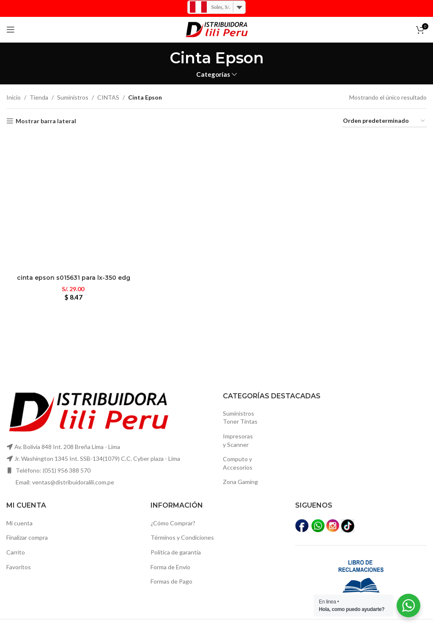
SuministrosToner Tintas (240, 417)
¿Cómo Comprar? (173, 523)
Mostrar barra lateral (46, 121)
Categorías (213, 74)
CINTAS (108, 97)
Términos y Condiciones (182, 537)
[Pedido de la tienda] (384, 121)
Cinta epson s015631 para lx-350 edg (73, 277)
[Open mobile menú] (10, 29)
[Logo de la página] (216, 28)
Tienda (39, 97)
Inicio (13, 97)
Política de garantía (176, 552)
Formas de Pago (171, 581)
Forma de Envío (170, 567)
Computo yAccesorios (237, 463)
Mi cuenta (19, 523)
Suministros (72, 97)
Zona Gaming (240, 481)
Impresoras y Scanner (238, 440)
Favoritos (18, 567)
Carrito (15, 552)
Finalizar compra (27, 537)
